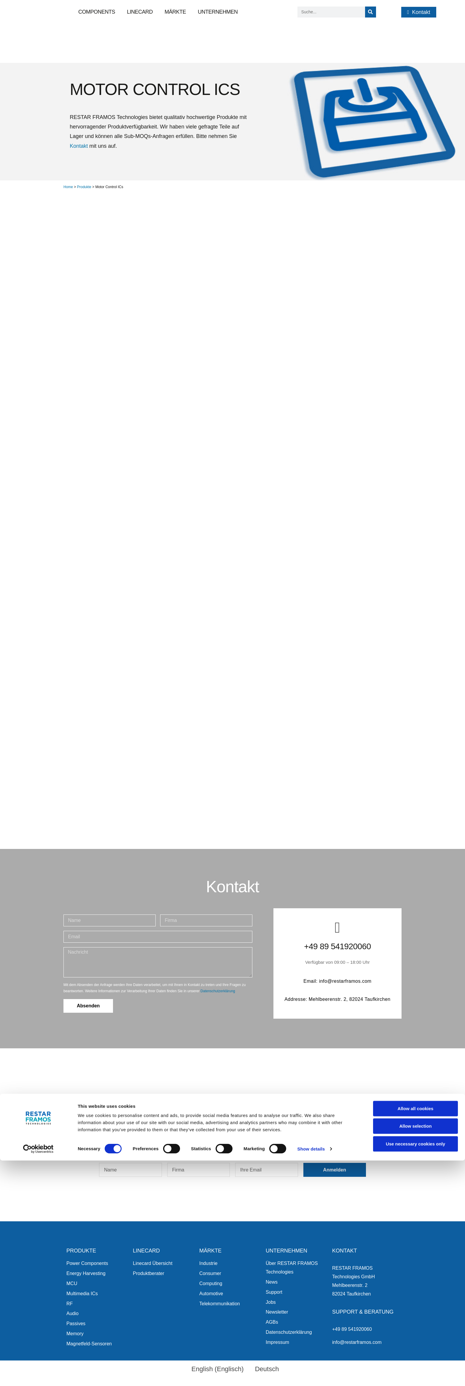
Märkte (175, 12)
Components (96, 12)
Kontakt (79, 146)
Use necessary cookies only (415, 1369)
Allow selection (415, 1351)
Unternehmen (218, 12)
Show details (311, 1374)
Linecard (140, 12)
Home (68, 187)
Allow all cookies (416, 1333)
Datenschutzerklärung (217, 991)
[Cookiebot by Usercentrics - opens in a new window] (38, 1374)
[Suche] (370, 12)
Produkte (84, 187)
